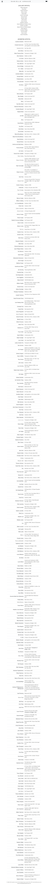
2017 (29, 96)
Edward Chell (21, 180)
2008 (28, 55)
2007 (28, 41)
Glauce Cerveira (20, 160)
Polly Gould (24, 19)
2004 (28, 79)
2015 (28, 274)
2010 (31, 44)
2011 (28, 50)
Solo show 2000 (35, 666)
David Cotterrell (24, 10)
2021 (31, 353)
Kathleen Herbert (24, 22)
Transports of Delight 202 (30, 81)
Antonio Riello (24, 31)
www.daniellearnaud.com (37, 882)
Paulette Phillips (24, 30)
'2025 (29, 71)
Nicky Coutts (24, 12)
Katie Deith (24, 13)
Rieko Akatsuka (24, 7)
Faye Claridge (20, 190)
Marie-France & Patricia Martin (24, 27)
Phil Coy (22, 229)
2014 (28, 131)
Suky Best (24, 9)
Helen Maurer (24, 28)
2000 (31, 91)
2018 (27, 260)
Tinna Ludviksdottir (19, 540)
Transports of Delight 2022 (30, 53)
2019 (29, 179)
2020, (27, 88)
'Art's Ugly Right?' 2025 (29, 63)
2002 (28, 399)
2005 (27, 89)
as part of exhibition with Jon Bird (31, 166)
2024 (29, 332)
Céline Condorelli (20, 208)
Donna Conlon (20, 211)
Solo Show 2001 (36, 425)
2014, (28, 755)
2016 (26, 169)
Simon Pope (21, 697)
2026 (29, 76)
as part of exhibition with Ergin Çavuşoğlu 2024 (31, 116)
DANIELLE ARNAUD (21, 1)
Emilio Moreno (20, 602)
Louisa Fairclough (24, 15)
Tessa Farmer (24, 16)
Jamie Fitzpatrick (20, 314)
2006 (27, 84)
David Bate (21, 89)
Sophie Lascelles (24, 25)
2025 (29, 109)
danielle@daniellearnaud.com (25, 883)
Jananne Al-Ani (20, 48)
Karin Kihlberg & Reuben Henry (24, 24)
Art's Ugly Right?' (29, 340)
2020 (30, 237)
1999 (29, 606)
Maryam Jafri (21, 460)
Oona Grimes (24, 21)
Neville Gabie (24, 18)
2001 (27, 48)
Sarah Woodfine (24, 34)
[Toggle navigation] (46, 1)
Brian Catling (21, 156)
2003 (29, 122)
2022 (27, 176)
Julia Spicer (21, 791)
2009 (31, 45)
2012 (29, 277)
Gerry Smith (24, 33)
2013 (27, 444)
